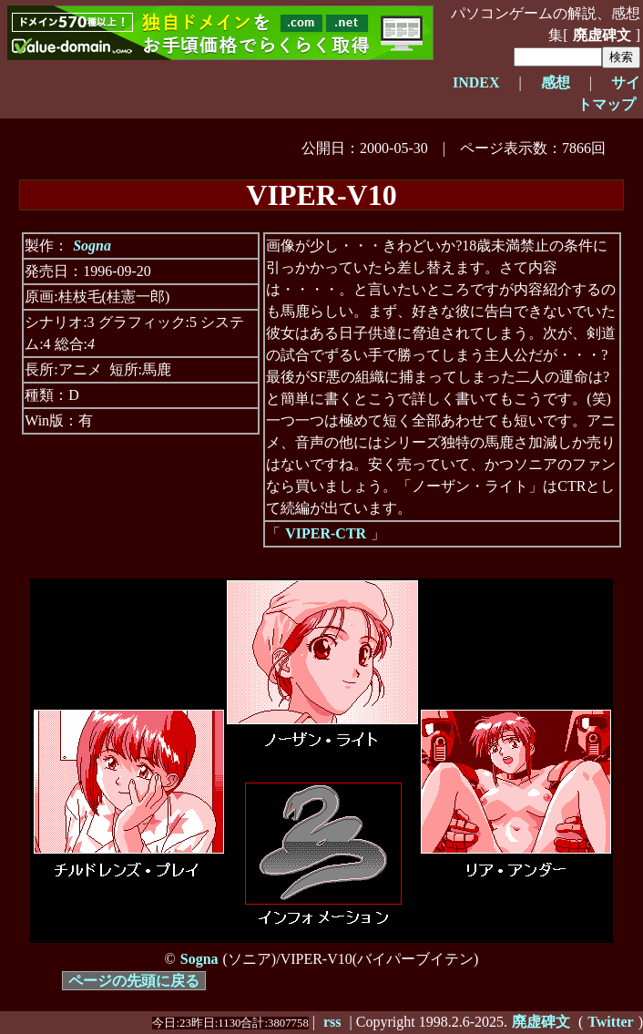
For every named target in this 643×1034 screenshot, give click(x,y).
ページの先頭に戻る (133, 980)
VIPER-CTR (325, 533)
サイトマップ (608, 93)
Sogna (92, 245)
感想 (555, 82)
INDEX (476, 82)
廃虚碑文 (602, 35)
